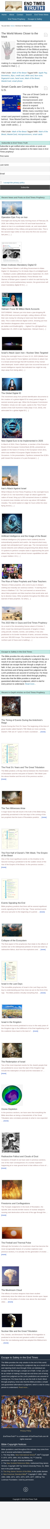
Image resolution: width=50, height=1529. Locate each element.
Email (2, 174)
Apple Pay (43, 73)
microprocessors (25, 134)
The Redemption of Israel (13, 1062)
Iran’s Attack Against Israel (13, 488)
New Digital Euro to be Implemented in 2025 (22, 441)
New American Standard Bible (14, 1474)
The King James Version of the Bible (17, 1471)
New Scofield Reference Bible (18, 1463)
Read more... (30, 684)
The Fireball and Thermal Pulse (16, 1243)
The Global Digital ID (11, 393)
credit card (20, 75)
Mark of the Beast (19, 73)
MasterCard (6, 81)
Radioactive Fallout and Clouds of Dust (19, 1156)
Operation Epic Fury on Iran (14, 217)
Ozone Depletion (9, 1109)
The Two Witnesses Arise (13, 808)
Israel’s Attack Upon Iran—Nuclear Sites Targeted (24, 353)
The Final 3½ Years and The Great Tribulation (22, 767)
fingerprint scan (7, 78)
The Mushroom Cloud (11, 1290)
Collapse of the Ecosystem (14, 940)
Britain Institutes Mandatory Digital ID (18, 265)
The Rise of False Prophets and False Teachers (23, 581)
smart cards (37, 134)
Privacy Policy (25, 1431)
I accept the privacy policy (14, 183)
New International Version (25, 1455)
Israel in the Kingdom (11, 1022)
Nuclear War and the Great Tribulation (19, 1331)
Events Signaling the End (13, 903)
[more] (43, 732)
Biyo (13, 75)
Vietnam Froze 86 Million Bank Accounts (20, 309)
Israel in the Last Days (11, 984)
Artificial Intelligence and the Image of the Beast (23, 536)
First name (4, 156)
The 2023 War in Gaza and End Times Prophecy (24, 623)
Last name (4, 165)
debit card (29, 75)
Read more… (24, 1387)
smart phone (17, 81)
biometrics (5, 75)
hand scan (19, 78)
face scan (39, 75)
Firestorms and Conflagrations (15, 1203)
